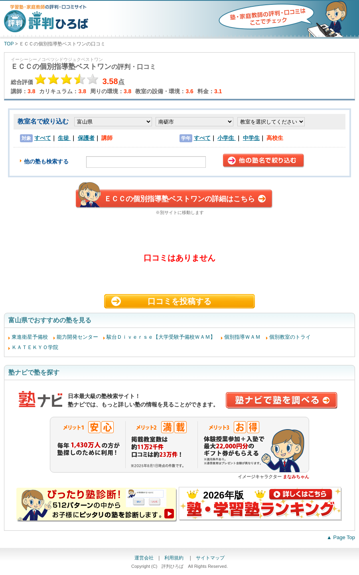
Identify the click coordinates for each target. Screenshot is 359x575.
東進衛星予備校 (30, 337)
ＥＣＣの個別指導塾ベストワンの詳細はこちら (179, 199)
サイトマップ (210, 558)
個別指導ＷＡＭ (242, 337)
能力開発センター (77, 337)
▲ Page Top (341, 537)
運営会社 (144, 558)
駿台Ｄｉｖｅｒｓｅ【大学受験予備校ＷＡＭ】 (161, 337)
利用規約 (174, 558)
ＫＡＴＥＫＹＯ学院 (35, 347)
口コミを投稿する (179, 301)
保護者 (86, 138)
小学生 (226, 138)
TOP (9, 44)
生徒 (64, 138)
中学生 (251, 138)
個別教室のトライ (290, 337)
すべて (42, 138)
